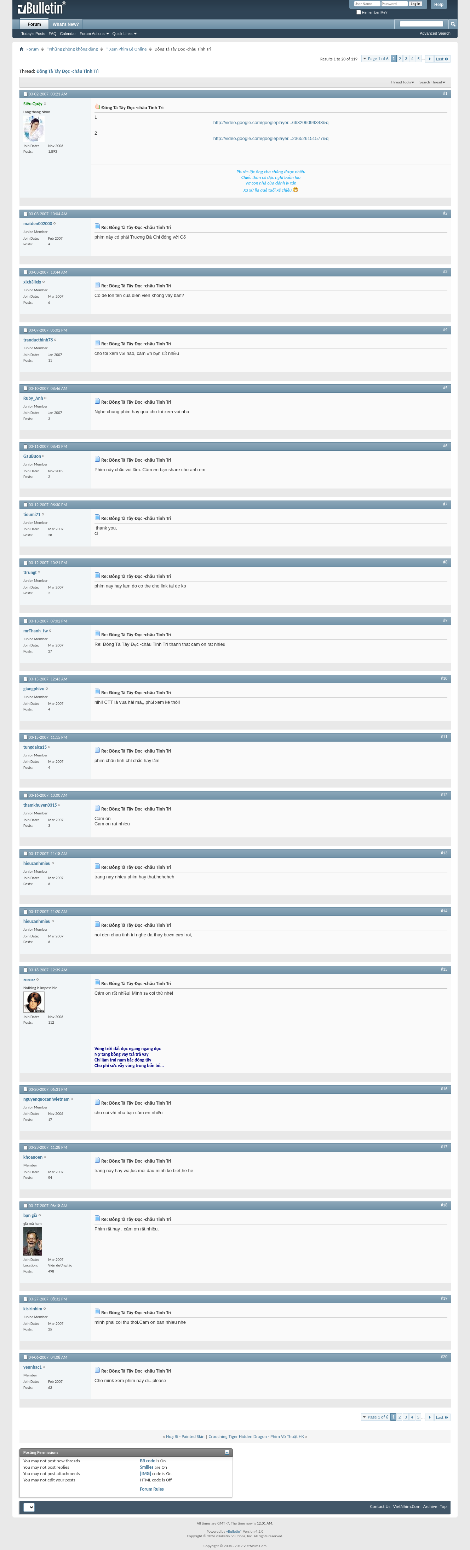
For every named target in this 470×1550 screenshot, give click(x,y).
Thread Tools (401, 82)
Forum (34, 24)
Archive (430, 1506)
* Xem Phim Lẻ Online (126, 49)
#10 (444, 678)
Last (442, 59)
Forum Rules (152, 1489)
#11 (444, 736)
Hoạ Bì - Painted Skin (185, 1436)
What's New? (66, 24)
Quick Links (123, 33)
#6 (445, 445)
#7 (445, 504)
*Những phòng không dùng (72, 49)
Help (438, 4)
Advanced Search (435, 33)
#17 (444, 1146)
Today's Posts (33, 33)
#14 (444, 910)
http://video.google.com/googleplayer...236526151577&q (270, 138)
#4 (445, 329)
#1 (445, 93)
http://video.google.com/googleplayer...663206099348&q (270, 122)
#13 (444, 852)
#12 (444, 794)
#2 (445, 213)
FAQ (53, 33)
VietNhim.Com (406, 1506)
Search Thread (430, 82)
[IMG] (145, 1473)
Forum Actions (92, 33)
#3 (445, 271)
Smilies (146, 1467)
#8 (445, 562)
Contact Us (380, 1506)
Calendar (68, 33)
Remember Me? (371, 12)
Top (443, 1506)
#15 (444, 969)
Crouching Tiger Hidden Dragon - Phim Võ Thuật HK (256, 1436)
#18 (444, 1205)
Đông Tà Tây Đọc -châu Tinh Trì (67, 71)
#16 (444, 1088)
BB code (147, 1460)
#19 (444, 1298)
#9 (445, 620)
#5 (445, 387)
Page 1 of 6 (378, 58)
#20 (444, 1356)
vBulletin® (234, 1531)
